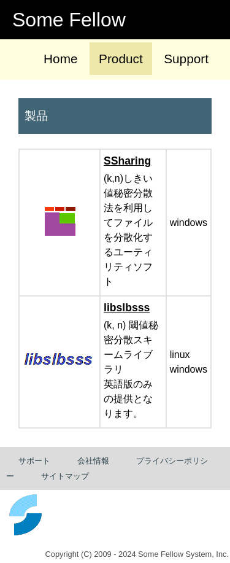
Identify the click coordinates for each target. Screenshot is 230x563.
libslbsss (127, 307)
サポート (34, 460)
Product (121, 59)
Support (186, 59)
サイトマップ (65, 476)
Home (60, 59)
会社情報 (93, 460)
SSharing (127, 161)
